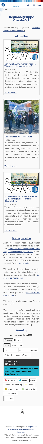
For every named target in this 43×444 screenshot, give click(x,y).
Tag (20, 345)
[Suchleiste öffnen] (28, 5)
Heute (17, 355)
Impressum (21, 432)
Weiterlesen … (10, 92)
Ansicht (9, 399)
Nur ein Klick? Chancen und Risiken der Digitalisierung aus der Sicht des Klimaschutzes (20, 198)
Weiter (26, 354)
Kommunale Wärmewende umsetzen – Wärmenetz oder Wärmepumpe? (20, 65)
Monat (7, 345)
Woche (14, 345)
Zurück (8, 354)
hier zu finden (24, 263)
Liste (17, 340)
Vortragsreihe (21, 238)
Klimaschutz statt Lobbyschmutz (18, 137)
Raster (8, 340)
